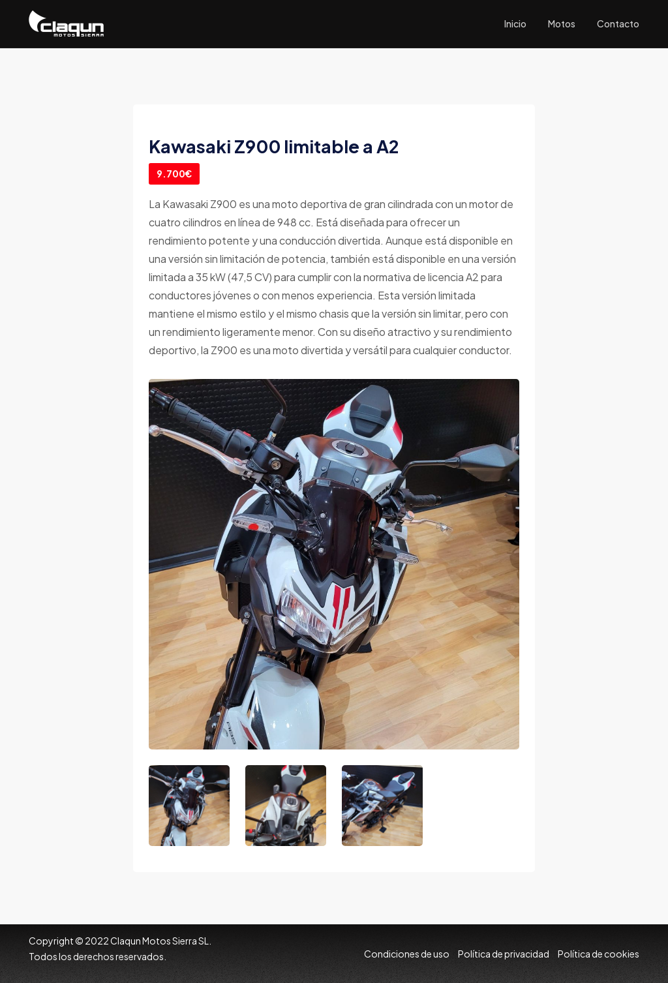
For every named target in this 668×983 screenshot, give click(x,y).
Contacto (618, 23)
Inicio (515, 23)
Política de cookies (598, 954)
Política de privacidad (503, 954)
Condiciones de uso (406, 954)
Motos (561, 23)
